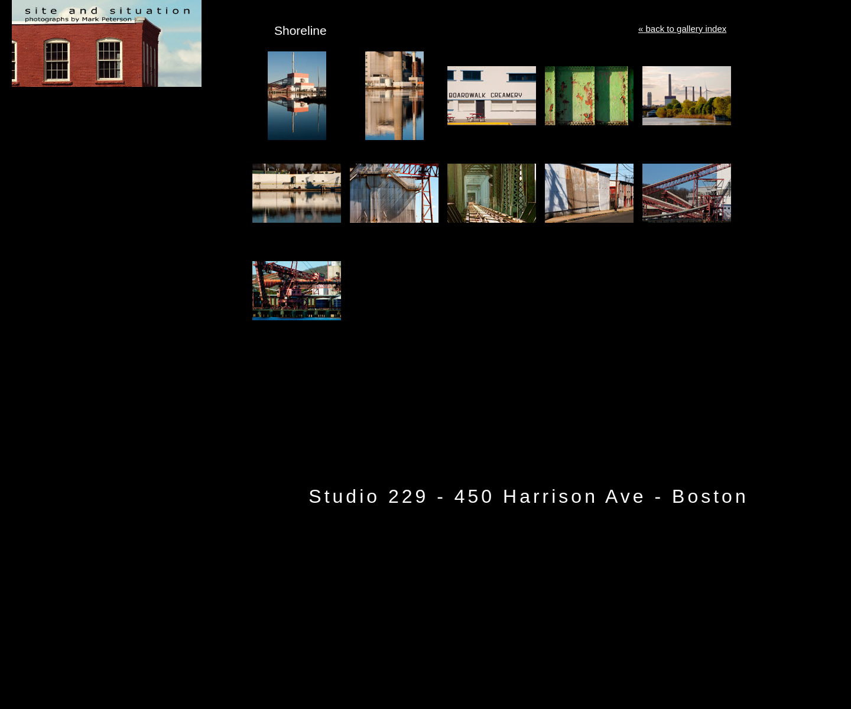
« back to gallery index (682, 29)
